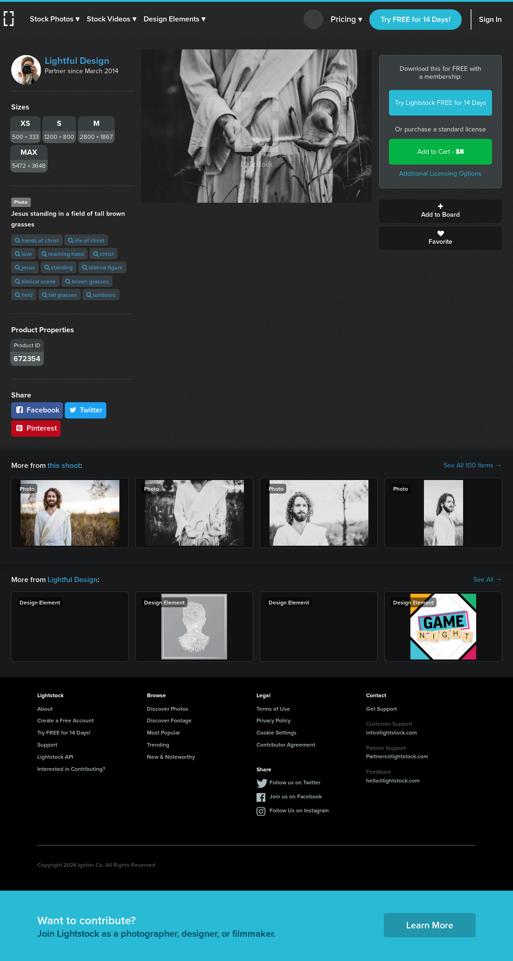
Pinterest (36, 428)
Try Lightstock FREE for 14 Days (440, 103)
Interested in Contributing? (71, 769)
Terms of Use (273, 709)
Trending (158, 744)
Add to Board (440, 211)
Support (47, 744)
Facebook (37, 410)
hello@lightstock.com (393, 780)
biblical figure (102, 267)
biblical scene (35, 281)
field (24, 295)
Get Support (381, 709)
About (45, 709)
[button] (54, 19)
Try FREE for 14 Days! (416, 19)
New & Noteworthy (171, 757)
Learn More (429, 925)
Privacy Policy (273, 720)
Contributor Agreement (285, 744)
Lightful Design (77, 61)
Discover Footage (169, 720)
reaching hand (63, 254)
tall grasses (59, 295)
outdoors (101, 295)
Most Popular (163, 732)
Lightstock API (55, 757)
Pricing (346, 19)
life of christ (86, 240)
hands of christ (37, 240)
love (23, 254)
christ (103, 254)
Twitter (86, 410)
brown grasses (87, 281)
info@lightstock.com (391, 732)
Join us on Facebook (296, 796)
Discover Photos (167, 709)
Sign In (490, 19)
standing (58, 267)
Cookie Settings (276, 732)
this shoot (64, 465)
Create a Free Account (65, 720)
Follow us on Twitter (295, 782)
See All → (487, 579)
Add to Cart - (440, 152)
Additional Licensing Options (440, 173)
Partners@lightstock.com (397, 756)
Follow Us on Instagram (299, 810)
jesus (25, 267)
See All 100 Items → (473, 465)
